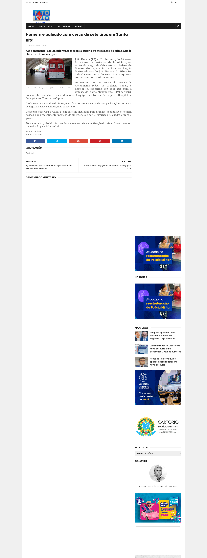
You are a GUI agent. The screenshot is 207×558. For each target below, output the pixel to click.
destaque (35, 45)
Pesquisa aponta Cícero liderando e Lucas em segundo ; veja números (162, 187)
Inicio (28, 2)
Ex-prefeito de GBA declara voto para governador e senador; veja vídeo (164, 527)
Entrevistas (63, 26)
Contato (44, 2)
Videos (78, 26)
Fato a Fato (48, 554)
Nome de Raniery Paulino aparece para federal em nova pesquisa (163, 213)
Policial (44, 45)
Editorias (44, 26)
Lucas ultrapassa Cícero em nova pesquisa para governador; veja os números (165, 200)
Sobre (35, 2)
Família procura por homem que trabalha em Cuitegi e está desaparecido (164, 540)
